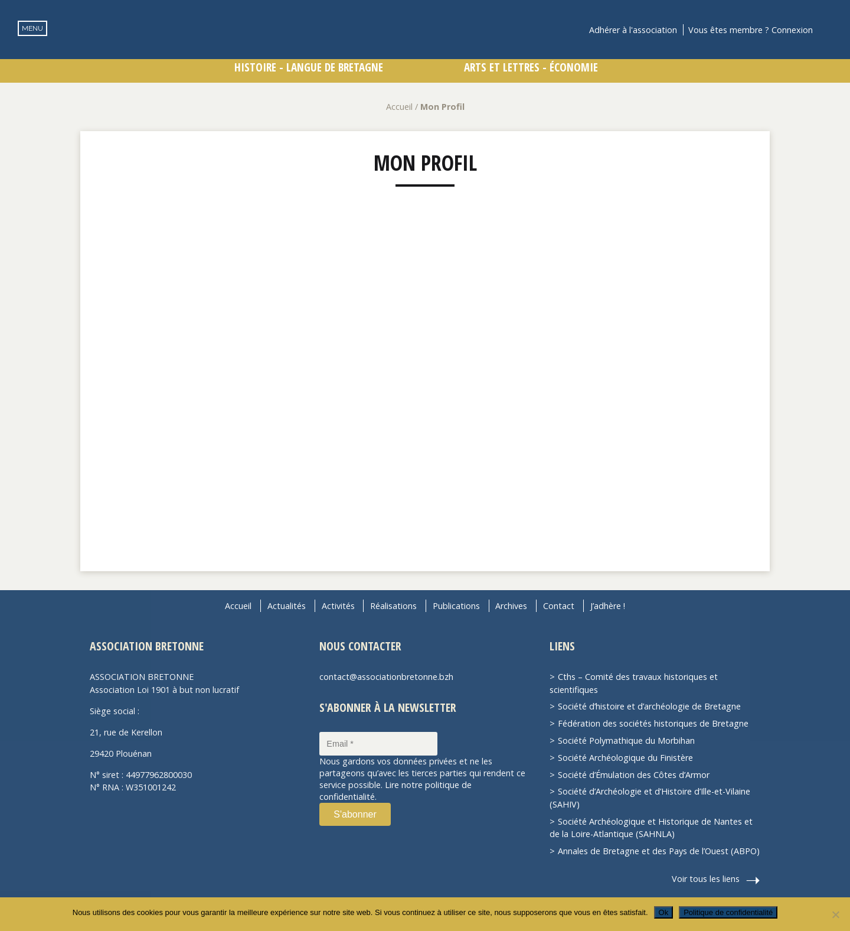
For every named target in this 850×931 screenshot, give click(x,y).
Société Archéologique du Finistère (625, 757)
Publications (456, 605)
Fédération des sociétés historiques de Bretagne (653, 723)
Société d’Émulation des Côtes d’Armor (634, 774)
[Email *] (378, 744)
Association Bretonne (425, 50)
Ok (664, 912)
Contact (558, 605)
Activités (338, 605)
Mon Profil (425, 162)
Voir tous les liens (706, 878)
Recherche (829, 30)
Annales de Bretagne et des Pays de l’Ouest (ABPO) (659, 851)
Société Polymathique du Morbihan (626, 740)
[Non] (835, 914)
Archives (511, 605)
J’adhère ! (607, 605)
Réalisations (393, 605)
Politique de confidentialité (728, 912)
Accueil (399, 106)
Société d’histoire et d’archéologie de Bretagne (649, 706)
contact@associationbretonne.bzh (386, 676)
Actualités (286, 605)
